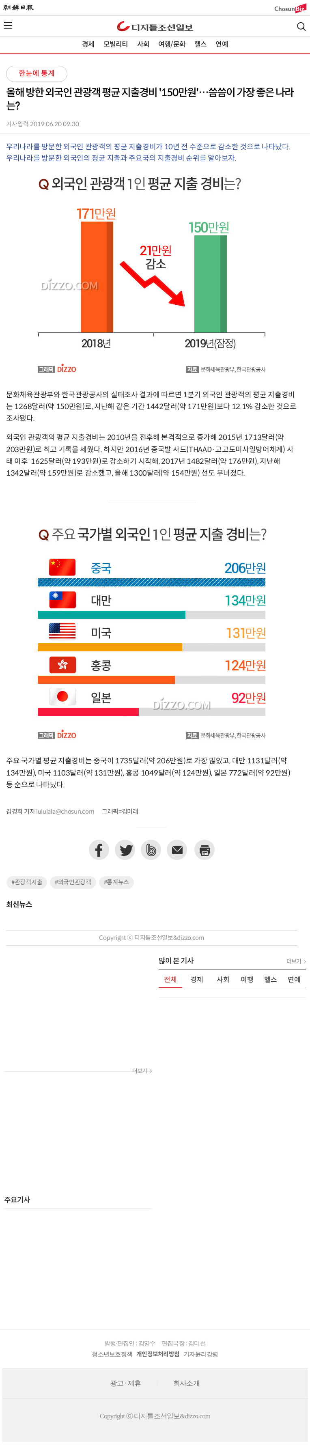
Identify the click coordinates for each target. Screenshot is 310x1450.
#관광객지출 (26, 882)
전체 (170, 980)
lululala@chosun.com (65, 812)
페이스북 (99, 850)
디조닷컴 (155, 26)
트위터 (125, 850)
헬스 (200, 45)
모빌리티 (115, 45)
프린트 (204, 850)
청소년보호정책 (112, 1354)
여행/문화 (171, 45)
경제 (88, 45)
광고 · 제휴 (125, 1383)
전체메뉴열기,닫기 (8, 25)
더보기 (139, 1071)
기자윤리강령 (200, 1354)
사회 (143, 45)
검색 (301, 26)
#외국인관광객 (73, 882)
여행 (247, 980)
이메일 (177, 850)
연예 (221, 45)
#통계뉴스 (116, 882)
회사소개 (186, 1383)
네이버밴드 (151, 850)
